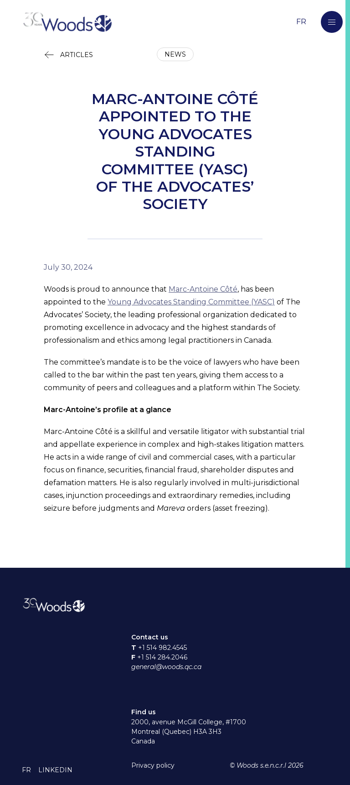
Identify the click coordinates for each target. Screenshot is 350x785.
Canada (143, 741)
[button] (332, 22)
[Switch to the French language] (301, 21)
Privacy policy (153, 765)
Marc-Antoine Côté (203, 289)
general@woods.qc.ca (166, 667)
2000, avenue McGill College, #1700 (188, 722)
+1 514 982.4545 (162, 648)
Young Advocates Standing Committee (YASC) (191, 302)
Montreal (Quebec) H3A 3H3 (176, 731)
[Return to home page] (157, 22)
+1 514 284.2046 (162, 657)
